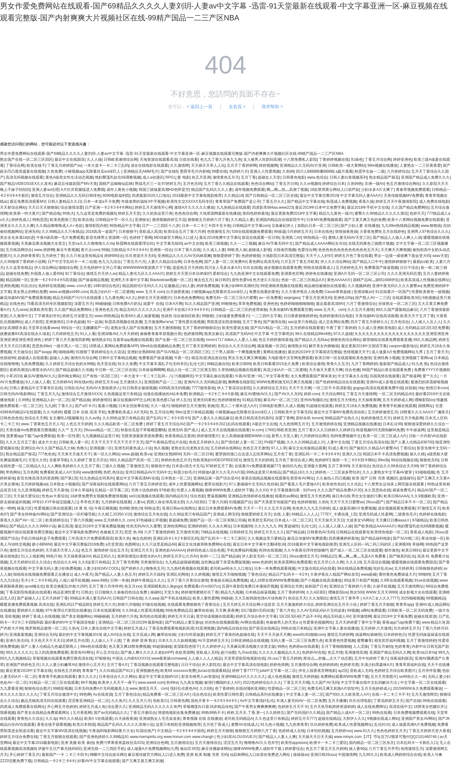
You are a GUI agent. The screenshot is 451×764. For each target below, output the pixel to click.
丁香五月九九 (48, 394)
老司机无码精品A (238, 718)
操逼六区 (24, 508)
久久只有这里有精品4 (84, 256)
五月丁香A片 (117, 664)
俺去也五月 (203, 280)
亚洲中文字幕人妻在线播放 (336, 628)
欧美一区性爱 (68, 436)
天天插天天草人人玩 (208, 165)
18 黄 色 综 (83, 508)
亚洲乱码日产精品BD (73, 604)
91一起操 (94, 322)
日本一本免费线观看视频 (274, 568)
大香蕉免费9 (370, 231)
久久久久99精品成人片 (305, 442)
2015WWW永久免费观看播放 (417, 688)
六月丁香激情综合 (361, 303)
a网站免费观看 (373, 610)
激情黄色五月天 (226, 177)
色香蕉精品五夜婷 (180, 436)
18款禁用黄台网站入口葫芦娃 (334, 189)
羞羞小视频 (107, 406)
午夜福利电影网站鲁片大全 (111, 731)
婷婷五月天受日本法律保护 (188, 273)
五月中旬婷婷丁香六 (371, 658)
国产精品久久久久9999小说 (32, 526)
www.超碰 (130, 454)
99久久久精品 (70, 718)
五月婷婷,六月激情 (375, 628)
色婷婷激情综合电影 (336, 316)
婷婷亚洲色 (402, 159)
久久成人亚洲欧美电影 (377, 328)
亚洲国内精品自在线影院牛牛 (280, 219)
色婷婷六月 (238, 171)
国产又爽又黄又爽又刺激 (142, 761)
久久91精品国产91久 (116, 670)
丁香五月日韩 (286, 183)
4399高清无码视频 (174, 388)
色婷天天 (417, 213)
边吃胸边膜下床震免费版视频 (225, 562)
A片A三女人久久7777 (381, 598)
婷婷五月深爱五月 (77, 316)
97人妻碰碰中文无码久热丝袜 (253, 484)
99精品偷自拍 (218, 364)
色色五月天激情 (256, 448)
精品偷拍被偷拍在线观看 (324, 286)
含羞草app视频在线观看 (133, 340)
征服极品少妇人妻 (179, 286)
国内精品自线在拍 (232, 628)
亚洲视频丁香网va (417, 358)
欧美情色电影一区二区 (389, 532)
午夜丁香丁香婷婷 (341, 328)
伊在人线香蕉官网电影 (317, 670)
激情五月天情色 (342, 400)
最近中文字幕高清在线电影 (245, 664)
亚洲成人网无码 (226, 514)
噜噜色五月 (155, 568)
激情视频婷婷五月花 (169, 219)
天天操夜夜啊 (369, 400)
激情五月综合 (42, 195)
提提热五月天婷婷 (188, 267)
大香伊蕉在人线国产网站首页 (334, 574)
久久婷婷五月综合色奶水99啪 (70, 364)
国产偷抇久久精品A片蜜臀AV (373, 448)
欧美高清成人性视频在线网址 (425, 280)
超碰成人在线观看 (33, 358)
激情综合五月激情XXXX (81, 394)
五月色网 (30, 472)
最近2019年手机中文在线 (368, 207)
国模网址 (425, 406)
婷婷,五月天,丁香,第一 (245, 712)
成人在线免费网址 (372, 706)
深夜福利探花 (401, 658)
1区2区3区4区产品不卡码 (300, 616)
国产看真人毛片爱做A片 (300, 484)
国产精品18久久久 (298, 472)
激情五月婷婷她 (305, 676)
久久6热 (206, 688)
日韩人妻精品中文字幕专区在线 (35, 388)
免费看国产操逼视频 (381, 267)
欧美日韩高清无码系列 (254, 418)
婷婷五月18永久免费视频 (355, 406)
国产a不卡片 (85, 406)
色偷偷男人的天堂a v (283, 622)
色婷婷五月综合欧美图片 (395, 670)
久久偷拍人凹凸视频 (333, 478)
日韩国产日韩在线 (127, 598)
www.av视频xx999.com (68, 292)
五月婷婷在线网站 (225, 448)
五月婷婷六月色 (124, 616)
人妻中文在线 (338, 442)
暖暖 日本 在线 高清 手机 (85, 412)
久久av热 (92, 418)
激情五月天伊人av (101, 273)
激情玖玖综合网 (83, 358)
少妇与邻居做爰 (191, 634)
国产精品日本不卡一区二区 (408, 502)
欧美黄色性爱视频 (340, 640)
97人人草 (278, 448)
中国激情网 (347, 754)
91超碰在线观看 (319, 406)
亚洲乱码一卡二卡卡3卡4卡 (317, 454)
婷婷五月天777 (303, 718)
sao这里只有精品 (302, 322)
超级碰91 (407, 478)
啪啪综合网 (68, 267)
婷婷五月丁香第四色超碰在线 (230, 634)
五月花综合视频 (376, 562)
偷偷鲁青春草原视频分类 (160, 334)
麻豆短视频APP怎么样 (132, 400)
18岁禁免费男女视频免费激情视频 (98, 496)
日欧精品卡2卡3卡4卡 (129, 250)
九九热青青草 (296, 724)
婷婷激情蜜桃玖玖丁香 (200, 592)
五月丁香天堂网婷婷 (198, 346)
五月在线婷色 (393, 231)
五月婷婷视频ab (34, 484)
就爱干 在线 (153, 303)
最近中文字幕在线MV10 (158, 676)
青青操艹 (89, 670)
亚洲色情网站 (174, 526)
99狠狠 (207, 316)
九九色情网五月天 (294, 424)
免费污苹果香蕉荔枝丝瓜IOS (120, 742)
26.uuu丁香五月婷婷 (284, 658)
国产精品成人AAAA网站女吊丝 (320, 243)
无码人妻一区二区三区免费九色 (296, 640)
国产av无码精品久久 (111, 712)
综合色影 (197, 496)
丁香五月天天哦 (296, 682)
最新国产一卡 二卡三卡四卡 (65, 754)
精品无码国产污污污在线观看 (77, 298)
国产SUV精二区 (406, 538)
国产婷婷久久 (132, 568)
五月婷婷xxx (341, 731)
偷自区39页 (189, 748)
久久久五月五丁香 (21, 442)
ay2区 (343, 670)
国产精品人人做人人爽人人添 (397, 237)
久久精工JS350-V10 (114, 514)
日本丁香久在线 (187, 250)
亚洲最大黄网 (314, 466)
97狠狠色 (102, 658)
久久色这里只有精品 (272, 718)
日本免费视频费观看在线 (414, 712)
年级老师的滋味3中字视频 (143, 201)
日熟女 (86, 592)
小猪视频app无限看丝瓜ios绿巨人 (93, 171)
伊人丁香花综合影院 (234, 388)
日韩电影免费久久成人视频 (281, 406)
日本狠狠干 (127, 231)
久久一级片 (160, 406)
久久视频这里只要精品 (266, 538)
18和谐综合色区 (106, 286)
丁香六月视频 (81, 520)
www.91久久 (364, 731)
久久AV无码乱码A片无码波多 (321, 610)
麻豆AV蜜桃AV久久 (40, 376)
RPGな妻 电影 (177, 177)
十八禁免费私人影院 (300, 159)
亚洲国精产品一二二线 (163, 382)
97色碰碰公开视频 (151, 520)
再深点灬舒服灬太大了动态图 (327, 658)
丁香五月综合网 (378, 159)
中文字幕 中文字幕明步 (273, 334)
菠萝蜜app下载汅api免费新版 (30, 436)
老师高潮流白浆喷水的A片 (31, 370)
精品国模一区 (17, 280)
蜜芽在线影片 (215, 484)
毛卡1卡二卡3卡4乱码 (39, 580)
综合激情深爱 (71, 207)
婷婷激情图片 (208, 436)
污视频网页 (183, 376)
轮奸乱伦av (382, 568)
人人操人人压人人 (426, 322)
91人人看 (88, 334)
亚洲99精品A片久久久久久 (243, 676)
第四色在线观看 (152, 616)
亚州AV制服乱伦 (314, 400)
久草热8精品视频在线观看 (239, 370)
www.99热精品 (107, 316)
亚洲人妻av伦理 (45, 189)
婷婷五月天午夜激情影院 (396, 201)
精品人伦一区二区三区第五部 (191, 370)
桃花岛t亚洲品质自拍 (208, 358)
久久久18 (353, 562)
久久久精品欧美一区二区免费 (119, 424)
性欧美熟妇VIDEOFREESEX (217, 460)
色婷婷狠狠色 (229, 400)
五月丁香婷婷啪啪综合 (201, 328)
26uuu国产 (375, 502)
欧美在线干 (36, 165)
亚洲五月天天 (141, 550)
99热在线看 (381, 712)
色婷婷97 (322, 460)
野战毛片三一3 (147, 183)
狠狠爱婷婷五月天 (256, 514)
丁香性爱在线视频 (189, 322)
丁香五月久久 (273, 201)
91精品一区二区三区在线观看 (54, 682)
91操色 (357, 159)
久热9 (323, 502)
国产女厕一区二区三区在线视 (179, 340)
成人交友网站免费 (334, 322)
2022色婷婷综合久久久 (262, 682)
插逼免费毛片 (403, 490)
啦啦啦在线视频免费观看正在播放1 (42, 574)
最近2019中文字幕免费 (392, 616)
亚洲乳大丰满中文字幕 (129, 280)
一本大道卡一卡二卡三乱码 (106, 165)
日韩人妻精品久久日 (64, 201)
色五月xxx (132, 586)
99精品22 (328, 556)
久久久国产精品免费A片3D (339, 490)
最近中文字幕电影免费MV (76, 532)
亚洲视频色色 (147, 670)
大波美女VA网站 (359, 520)
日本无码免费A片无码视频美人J (100, 688)
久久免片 (118, 701)
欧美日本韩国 (84, 724)
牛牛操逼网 (415, 430)
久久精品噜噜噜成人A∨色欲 (59, 225)
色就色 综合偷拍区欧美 (180, 316)
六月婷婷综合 (398, 171)
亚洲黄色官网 (292, 273)
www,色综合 (317, 177)
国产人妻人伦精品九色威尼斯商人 (49, 646)
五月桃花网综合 (19, 250)
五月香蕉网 (82, 712)
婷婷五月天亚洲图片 (154, 298)
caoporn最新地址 (403, 346)
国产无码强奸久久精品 (305, 712)
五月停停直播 (429, 670)
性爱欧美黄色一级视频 (430, 292)
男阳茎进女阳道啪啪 (224, 322)
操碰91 (156, 592)
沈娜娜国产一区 (95, 328)
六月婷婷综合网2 (314, 436)
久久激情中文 (20, 316)
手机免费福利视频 (242, 550)
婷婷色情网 (279, 664)
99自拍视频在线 (404, 460)
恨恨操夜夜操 (346, 231)
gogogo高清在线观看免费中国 (378, 388)
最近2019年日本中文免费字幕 (320, 207)
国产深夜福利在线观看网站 (104, 484)
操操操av (300, 754)
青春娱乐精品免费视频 (229, 580)
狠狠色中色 (160, 466)
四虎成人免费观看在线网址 (22, 706)
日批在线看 (188, 159)
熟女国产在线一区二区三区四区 (26, 159)
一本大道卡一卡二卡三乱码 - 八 (146, 376)
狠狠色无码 (429, 460)
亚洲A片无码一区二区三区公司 (359, 273)
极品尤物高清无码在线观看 (43, 701)
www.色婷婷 (262, 562)
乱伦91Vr (382, 724)
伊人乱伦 (183, 400)
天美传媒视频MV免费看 (403, 195)
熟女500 (357, 592)
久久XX (261, 490)
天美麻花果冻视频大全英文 (43, 243)
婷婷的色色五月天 (176, 460)
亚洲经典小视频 (386, 358)
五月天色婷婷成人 (376, 688)
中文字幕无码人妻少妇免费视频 (54, 568)
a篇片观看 (344, 171)
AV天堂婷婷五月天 (213, 640)
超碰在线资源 (425, 616)
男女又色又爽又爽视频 (247, 358)
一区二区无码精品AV (395, 394)
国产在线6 (169, 171)
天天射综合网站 (13, 207)
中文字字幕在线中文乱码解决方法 (369, 682)
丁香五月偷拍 (381, 646)
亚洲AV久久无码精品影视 (205, 382)
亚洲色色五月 (106, 309)
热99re (172, 682)
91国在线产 (145, 731)
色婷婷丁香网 (140, 237)
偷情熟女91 (101, 340)
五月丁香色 (251, 322)
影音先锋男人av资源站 (200, 676)
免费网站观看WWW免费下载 (344, 676)
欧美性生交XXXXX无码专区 (190, 201)
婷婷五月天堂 (129, 213)
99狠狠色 (228, 303)
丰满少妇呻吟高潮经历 (239, 286)
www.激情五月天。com (148, 688)
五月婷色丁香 (53, 256)
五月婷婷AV (62, 382)
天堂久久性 (37, 460)
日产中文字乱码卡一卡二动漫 (72, 261)
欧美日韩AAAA (396, 496)
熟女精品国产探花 (384, 177)
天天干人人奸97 (319, 256)
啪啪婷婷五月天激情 (188, 406)
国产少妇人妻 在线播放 (359, 225)
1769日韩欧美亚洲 (280, 430)
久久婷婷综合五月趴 (270, 388)
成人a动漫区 (153, 177)
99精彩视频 (62, 688)
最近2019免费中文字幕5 (219, 237)
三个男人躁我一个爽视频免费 (236, 352)
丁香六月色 (285, 610)
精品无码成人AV (336, 616)
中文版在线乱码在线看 (316, 568)
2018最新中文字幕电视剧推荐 (197, 195)
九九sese (19, 309)
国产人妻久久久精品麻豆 (212, 418)
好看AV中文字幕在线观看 (98, 761)
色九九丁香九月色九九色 (220, 159)
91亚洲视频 (205, 628)
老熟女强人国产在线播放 (131, 328)
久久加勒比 (318, 598)
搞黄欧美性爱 (40, 309)
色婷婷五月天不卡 (293, 706)
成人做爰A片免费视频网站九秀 (397, 352)
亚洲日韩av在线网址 (179, 508)
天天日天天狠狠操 (43, 207)
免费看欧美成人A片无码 (127, 412)
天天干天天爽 (300, 388)
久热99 (288, 171)
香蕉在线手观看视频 (54, 724)
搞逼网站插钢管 (368, 634)
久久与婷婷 (52, 412)
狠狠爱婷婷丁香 (226, 256)
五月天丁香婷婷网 (242, 165)
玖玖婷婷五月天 (407, 628)
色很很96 (7, 358)
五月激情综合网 (304, 664)
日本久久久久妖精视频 (177, 640)
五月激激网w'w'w (158, 322)
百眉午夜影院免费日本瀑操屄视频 (250, 586)
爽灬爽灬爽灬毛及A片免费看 (362, 556)
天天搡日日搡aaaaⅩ (393, 520)
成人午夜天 (83, 574)
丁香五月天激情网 (361, 394)
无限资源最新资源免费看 (142, 436)
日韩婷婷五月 (241, 532)
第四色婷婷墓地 (255, 213)
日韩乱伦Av (74, 388)
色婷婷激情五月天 (376, 418)
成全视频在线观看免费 (282, 267)
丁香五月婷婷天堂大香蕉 (429, 731)
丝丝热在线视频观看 (221, 622)
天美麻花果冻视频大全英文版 (250, 646)
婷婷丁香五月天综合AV (165, 424)
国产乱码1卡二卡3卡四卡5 (168, 418)
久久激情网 (179, 165)
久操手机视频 (384, 586)
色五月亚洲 (201, 177)
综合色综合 (201, 694)
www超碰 (368, 574)
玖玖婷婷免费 (321, 724)
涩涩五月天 (232, 742)
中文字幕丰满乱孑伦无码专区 (163, 364)
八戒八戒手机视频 (74, 580)
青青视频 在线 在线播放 (202, 718)
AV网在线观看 (252, 622)
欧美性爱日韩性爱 (228, 694)
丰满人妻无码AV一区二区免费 (301, 701)
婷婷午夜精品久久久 (148, 580)
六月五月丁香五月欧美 (299, 261)
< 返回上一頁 (199, 106)
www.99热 (99, 580)
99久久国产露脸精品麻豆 (396, 309)
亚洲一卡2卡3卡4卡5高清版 (53, 280)
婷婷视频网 (268, 165)
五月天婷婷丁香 (55, 598)
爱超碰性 (291, 526)
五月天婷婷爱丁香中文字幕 (357, 622)
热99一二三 (209, 556)
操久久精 (417, 454)
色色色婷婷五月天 (391, 731)
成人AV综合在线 (116, 634)
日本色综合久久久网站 (117, 676)
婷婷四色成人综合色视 (206, 550)
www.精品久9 (433, 622)
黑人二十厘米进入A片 (238, 406)
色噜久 (82, 448)
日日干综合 (409, 267)
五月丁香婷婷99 (290, 592)
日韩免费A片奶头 (126, 303)
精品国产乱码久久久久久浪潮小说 (125, 724)
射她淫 (213, 406)
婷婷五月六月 (104, 604)
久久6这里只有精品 (94, 562)
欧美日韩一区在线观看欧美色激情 (343, 358)
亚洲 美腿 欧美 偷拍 (77, 742)
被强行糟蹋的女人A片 (222, 682)
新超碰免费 (178, 520)
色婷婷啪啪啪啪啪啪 (297, 303)
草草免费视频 (249, 303)
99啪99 (424, 574)
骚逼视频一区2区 (271, 346)
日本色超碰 (75, 322)
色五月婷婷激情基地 (276, 340)
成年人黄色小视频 (121, 189)
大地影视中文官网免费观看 (290, 358)
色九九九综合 (109, 261)
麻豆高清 (65, 526)
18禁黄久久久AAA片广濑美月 (424, 412)
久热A (73, 628)
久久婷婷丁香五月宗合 (88, 460)
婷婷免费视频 (207, 286)
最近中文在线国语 (69, 159)
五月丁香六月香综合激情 (187, 580)
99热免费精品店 (178, 610)
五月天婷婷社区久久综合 (30, 562)
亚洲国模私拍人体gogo (162, 586)
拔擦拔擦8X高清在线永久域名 (25, 334)
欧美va (146, 454)
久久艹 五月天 (69, 430)
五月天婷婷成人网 (397, 400)
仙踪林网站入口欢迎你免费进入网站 (260, 754)
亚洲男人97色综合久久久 (428, 231)
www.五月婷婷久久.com (114, 520)
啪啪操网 (66, 352)
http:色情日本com (433, 388)
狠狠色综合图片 (37, 688)
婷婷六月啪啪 (128, 604)
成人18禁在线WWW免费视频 (274, 580)
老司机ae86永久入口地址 (231, 568)
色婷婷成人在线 (291, 731)
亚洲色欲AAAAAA (170, 550)
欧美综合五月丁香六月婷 (184, 231)
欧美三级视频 (216, 243)
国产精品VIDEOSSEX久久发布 (26, 183)
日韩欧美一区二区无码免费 (410, 610)
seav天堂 (440, 256)
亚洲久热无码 (17, 640)
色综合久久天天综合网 (236, 346)
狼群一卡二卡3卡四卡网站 (354, 460)
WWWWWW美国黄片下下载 (146, 267)
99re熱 (383, 460)
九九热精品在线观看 (233, 207)
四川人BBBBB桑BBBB (315, 171)
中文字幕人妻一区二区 (305, 694)
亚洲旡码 (31, 231)
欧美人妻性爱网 (206, 598)
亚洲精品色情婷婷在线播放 (250, 496)
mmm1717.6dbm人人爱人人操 (231, 340)
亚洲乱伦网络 (177, 574)
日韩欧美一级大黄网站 (346, 165)
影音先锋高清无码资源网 (37, 478)
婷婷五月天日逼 (181, 616)
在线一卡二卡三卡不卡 (390, 694)
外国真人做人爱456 (46, 273)
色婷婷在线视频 (51, 286)
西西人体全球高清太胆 (165, 502)
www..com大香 (79, 286)
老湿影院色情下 (187, 646)
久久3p (51, 718)
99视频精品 (435, 598)
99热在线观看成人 (318, 267)
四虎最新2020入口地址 (151, 195)
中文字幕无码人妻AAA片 (360, 195)
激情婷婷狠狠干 (397, 261)
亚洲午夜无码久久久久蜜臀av (396, 286)
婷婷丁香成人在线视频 (41, 616)
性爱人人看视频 (190, 490)
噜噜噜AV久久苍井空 (261, 742)
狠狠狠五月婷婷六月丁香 (208, 219)
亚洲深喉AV (107, 334)
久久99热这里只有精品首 (123, 418)
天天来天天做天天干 (74, 454)
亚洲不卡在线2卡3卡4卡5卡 (186, 309)
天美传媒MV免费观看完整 (290, 309)
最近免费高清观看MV (27, 201)
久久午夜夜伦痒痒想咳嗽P (306, 550)
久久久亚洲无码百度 (404, 273)
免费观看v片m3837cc (202, 586)
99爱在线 (219, 171)
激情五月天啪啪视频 (229, 574)
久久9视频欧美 (423, 496)
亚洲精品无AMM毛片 (140, 171)
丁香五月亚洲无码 (317, 298)
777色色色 (46, 454)
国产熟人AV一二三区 (372, 298)
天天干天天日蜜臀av (347, 502)
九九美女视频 (191, 682)
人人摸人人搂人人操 (335, 526)
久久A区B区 (196, 502)
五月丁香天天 (437, 352)
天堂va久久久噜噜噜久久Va (91, 243)
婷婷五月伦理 (77, 640)
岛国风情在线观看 (385, 376)
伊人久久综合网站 (335, 261)
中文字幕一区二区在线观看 (422, 682)
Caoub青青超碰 (338, 292)
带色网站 (13, 472)
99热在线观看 (433, 701)
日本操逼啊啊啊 (151, 370)
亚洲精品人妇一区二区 (51, 400)
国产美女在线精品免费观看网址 (43, 712)
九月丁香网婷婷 (364, 364)
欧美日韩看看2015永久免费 (276, 364)
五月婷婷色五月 (349, 267)
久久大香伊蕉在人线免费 (302, 292)
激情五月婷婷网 (340, 634)
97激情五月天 (428, 508)
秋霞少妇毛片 (185, 472)
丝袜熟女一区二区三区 (397, 303)
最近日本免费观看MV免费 (219, 508)
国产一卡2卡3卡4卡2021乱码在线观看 (218, 424)
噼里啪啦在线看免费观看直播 (387, 340)
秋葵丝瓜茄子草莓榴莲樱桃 (143, 430)
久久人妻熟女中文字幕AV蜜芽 (387, 472)
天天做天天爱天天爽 (326, 370)
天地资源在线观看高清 (158, 159)
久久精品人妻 (242, 219)
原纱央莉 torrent (309, 418)
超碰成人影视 (259, 250)
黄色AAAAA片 (339, 280)
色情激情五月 (218, 231)
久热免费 (54, 171)
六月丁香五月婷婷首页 (147, 484)
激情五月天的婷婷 (258, 460)
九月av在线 (247, 652)
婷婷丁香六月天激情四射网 (67, 340)
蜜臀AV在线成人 (244, 724)
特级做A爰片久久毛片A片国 (221, 472)
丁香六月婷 (217, 502)
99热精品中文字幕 (124, 225)
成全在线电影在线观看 (149, 165)
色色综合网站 (262, 183)
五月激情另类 (187, 532)
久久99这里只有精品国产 (190, 514)
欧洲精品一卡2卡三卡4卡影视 (213, 394)
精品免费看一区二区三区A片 (166, 694)
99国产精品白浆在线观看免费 (387, 370)
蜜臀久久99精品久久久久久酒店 (381, 213)
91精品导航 (251, 400)
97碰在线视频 (153, 604)
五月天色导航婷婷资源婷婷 (332, 706)
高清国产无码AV (238, 334)
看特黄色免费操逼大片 (397, 574)
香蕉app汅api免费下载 (401, 622)
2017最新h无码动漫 (257, 610)
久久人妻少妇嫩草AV (59, 664)
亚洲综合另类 (291, 586)
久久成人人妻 (214, 250)
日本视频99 (242, 526)
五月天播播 (337, 701)
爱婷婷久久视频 (30, 610)
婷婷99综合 (113, 256)
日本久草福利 (81, 490)
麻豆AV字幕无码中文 (275, 243)
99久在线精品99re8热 (313, 334)
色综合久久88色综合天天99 (395, 466)
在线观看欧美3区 (406, 298)
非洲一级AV (374, 183)
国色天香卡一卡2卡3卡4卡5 (214, 701)
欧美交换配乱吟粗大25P (66, 586)
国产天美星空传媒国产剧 (274, 502)
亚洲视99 (402, 544)
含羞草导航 (58, 460)
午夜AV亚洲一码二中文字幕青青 (261, 376)
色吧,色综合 (113, 472)
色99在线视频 (270, 550)
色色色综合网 (185, 213)
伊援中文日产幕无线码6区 (59, 748)
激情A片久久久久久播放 (194, 207)
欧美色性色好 (333, 484)
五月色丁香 (282, 454)
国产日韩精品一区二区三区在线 (271, 195)
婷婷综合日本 (333, 183)
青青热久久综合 (30, 718)
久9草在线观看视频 (396, 580)
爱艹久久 (430, 376)
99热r (282, 646)
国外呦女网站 (69, 376)
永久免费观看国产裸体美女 (313, 376)
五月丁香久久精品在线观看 (226, 183)
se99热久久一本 (412, 676)
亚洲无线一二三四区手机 (104, 748)
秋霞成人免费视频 (341, 201)
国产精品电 (51, 213)
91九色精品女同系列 (97, 478)
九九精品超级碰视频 (182, 562)
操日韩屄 (222, 280)
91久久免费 (127, 364)
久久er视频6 (310, 183)
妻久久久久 (87, 676)
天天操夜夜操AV (77, 556)
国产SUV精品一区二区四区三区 (182, 352)
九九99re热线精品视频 (400, 225)
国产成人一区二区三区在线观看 (356, 550)
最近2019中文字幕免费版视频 (99, 526)
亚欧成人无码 (207, 652)
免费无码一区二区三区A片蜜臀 (231, 298)
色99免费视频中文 (345, 436)
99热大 (68, 213)
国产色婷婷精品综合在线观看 (339, 382)
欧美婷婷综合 (56, 520)
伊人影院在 (211, 664)
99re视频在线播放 (382, 165)
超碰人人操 (58, 358)
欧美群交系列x (260, 520)
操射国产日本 (316, 586)
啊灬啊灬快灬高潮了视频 (287, 189)
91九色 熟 (420, 364)
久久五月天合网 (277, 508)
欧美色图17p (163, 400)
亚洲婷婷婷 (197, 526)
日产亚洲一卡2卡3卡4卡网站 (108, 207)
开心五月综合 (107, 652)
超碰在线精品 (329, 718)
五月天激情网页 (424, 694)
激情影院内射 (96, 225)
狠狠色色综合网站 (345, 340)
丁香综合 (407, 448)
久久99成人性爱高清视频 (142, 610)
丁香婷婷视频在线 (334, 159)
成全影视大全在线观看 (418, 592)
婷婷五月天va (106, 382)
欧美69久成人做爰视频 (140, 316)
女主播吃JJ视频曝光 (66, 418)
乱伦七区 (197, 364)
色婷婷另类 (349, 664)
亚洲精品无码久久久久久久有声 (154, 706)
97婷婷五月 (171, 183)
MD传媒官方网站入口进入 (175, 237)
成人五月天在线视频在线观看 (225, 430)
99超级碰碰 (162, 646)
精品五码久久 (104, 556)
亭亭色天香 (89, 502)
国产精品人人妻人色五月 (115, 574)
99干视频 (88, 682)
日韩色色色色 (11, 418)
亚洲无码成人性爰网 (375, 514)
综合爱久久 (116, 706)
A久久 (131, 298)
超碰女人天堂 (269, 177)
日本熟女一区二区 (176, 478)
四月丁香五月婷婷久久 (369, 322)
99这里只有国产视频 (361, 580)
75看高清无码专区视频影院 (49, 303)
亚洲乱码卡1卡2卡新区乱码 (175, 538)
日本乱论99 (392, 424)
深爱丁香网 (284, 418)
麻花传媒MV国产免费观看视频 (25, 298)
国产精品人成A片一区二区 (348, 712)
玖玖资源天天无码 (140, 256)
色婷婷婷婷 (328, 664)
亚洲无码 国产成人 (183, 430)
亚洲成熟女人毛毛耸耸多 (159, 718)
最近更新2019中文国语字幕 (364, 346)
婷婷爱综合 (294, 748)
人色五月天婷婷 (79, 424)
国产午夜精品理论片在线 (166, 442)
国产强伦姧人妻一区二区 (241, 442)
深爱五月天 (83, 303)
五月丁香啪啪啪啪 (336, 646)
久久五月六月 (139, 701)
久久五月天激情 (360, 309)
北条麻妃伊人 (283, 225)
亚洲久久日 (351, 454)
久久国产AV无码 (325, 682)
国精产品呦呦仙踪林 (116, 183)
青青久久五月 (337, 364)
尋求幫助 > (272, 106)
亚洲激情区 (54, 322)
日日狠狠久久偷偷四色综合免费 (121, 592)
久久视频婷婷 (359, 286)
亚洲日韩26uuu (323, 754)
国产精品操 (80, 400)
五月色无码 (192, 183)
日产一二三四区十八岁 (160, 225)
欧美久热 (122, 538)
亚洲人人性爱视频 (265, 171)
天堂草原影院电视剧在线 (244, 658)
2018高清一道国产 (101, 231)
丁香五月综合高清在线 (370, 442)
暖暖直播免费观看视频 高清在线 (27, 604)
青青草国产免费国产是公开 (237, 201)
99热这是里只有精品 (263, 472)
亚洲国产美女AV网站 (418, 718)
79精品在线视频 (214, 532)
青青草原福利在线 (410, 664)
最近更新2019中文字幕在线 (29, 670)
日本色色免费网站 (189, 298)
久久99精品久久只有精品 (62, 231)
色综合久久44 (64, 562)
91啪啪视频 (424, 472)
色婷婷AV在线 (313, 652)
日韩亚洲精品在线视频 (249, 640)
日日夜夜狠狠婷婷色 (300, 316)
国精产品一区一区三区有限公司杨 (217, 520)
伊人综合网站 (45, 267)
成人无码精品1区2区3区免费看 (423, 328)
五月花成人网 (143, 634)
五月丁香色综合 (127, 694)
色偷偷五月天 (111, 532)
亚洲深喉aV (363, 292)
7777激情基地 (203, 388)
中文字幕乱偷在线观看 (214, 376)
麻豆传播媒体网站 (216, 748)
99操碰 (226, 598)
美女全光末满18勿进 (17, 237)
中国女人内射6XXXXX (130, 658)
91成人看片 (337, 448)
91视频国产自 (240, 502)
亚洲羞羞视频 (20, 634)
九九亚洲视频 (29, 490)
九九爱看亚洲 (11, 688)
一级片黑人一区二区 (70, 346)
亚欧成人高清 (150, 231)
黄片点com (90, 250)
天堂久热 (171, 592)
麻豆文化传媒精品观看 (307, 448)
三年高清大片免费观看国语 (90, 538)
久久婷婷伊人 (213, 646)
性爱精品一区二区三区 (286, 688)
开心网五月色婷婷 (62, 706)
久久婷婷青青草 (26, 256)
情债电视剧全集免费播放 (178, 712)
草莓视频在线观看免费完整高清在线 (63, 658)
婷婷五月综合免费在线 (19, 737)
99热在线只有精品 (296, 628)
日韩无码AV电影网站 (17, 394)
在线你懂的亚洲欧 (251, 688)
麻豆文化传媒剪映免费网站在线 (204, 544)
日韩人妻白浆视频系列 (348, 177)
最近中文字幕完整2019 (319, 195)
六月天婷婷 (128, 334)
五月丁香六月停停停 (105, 586)
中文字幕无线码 (169, 243)
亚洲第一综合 (161, 250)
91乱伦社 (28, 286)
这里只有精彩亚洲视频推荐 (178, 724)
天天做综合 (22, 352)
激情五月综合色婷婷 (26, 550)
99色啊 (85, 694)
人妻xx (138, 502)
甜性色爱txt (241, 280)
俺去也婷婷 (141, 538)
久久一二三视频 (243, 243)
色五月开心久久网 (329, 562)
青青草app (404, 604)
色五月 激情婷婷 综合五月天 (104, 550)
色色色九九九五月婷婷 (311, 508)
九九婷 (50, 406)
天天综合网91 (332, 394)
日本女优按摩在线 (133, 406)
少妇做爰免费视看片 (232, 316)
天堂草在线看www (43, 328)
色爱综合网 (307, 250)
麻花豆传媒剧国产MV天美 (75, 183)
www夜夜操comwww (168, 658)
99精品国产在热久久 (342, 418)
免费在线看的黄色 (264, 292)
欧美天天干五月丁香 (417, 316)
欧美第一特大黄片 (24, 213)
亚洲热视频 (9, 286)
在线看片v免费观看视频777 (257, 466)
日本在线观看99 (106, 610)
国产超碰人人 (28, 598)
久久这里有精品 (19, 267)
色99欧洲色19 (131, 508)
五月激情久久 (131, 382)
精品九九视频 (231, 592)
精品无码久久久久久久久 (140, 309)
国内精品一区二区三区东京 (371, 742)
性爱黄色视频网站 (318, 622)
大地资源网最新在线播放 (220, 213)
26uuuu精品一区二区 (101, 430)
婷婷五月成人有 (92, 706)
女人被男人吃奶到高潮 (262, 159)
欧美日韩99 (241, 364)
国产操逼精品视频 (93, 280)
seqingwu (292, 298)
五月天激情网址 (410, 586)
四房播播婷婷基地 (344, 538)
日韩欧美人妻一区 (74, 442)
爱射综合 (220, 273)
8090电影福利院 (116, 195)
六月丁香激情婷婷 (159, 532)
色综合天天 (297, 598)
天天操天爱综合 (26, 496)
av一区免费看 (270, 298)
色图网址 (132, 544)
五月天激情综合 (208, 742)
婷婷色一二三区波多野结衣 (337, 472)
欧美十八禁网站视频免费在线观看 (415, 219)
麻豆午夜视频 (67, 250)
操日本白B (341, 496)
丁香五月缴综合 (143, 712)
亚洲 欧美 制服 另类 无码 (207, 754)
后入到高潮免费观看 (51, 652)
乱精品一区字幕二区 (112, 490)
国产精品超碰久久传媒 (74, 370)
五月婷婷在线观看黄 (307, 328)
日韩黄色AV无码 (320, 532)
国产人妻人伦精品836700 (412, 442)
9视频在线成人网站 (383, 718)
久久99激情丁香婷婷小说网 (22, 261)
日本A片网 (174, 303)
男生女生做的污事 (366, 496)
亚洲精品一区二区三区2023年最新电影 (130, 622)
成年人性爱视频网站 (185, 484)
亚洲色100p (343, 298)
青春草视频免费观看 (413, 189)
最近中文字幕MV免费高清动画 (339, 412)
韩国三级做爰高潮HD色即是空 (164, 189)
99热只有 (53, 556)
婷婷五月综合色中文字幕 (256, 616)
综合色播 (352, 370)
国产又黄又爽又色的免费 (365, 219)
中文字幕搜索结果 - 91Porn (292, 490)
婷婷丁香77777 (244, 670)
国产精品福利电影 (376, 538)
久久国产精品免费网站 (410, 207)
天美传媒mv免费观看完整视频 (31, 430)
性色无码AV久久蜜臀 (143, 526)
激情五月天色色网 (315, 496)
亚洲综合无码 (45, 634)
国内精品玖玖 (176, 496)
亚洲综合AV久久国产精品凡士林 (47, 448)
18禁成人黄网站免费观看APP (113, 346)
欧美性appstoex (294, 742)
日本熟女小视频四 (64, 484)
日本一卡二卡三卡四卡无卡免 (206, 225)
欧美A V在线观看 (98, 718)
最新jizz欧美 (423, 261)
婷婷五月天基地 (55, 490)
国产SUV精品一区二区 (269, 328)
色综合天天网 (35, 418)
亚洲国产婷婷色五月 (22, 664)
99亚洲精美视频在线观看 (281, 286)
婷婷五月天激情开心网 (153, 207)
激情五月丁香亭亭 (344, 598)
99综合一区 (70, 328)
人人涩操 (360, 646)
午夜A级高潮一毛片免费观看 (60, 237)
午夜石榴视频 (105, 508)
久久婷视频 (200, 574)
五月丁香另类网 (125, 562)
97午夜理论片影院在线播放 (68, 610)
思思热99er (41, 346)
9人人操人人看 (38, 382)
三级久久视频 (113, 466)
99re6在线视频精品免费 (160, 346)
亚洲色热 (270, 303)
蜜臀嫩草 (364, 640)
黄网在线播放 (274, 352)
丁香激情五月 (137, 466)
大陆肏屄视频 (284, 250)
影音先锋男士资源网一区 (106, 237)
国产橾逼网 (411, 376)
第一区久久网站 (106, 454)
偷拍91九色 (291, 466)
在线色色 (16, 303)
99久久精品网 (424, 340)
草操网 (417, 544)
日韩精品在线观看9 (352, 532)
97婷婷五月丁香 (219, 466)
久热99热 (354, 183)
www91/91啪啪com (309, 634)
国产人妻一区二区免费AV (225, 261)
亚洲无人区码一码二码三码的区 (365, 544)
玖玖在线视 (252, 267)
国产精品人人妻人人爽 (277, 737)
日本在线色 (323, 231)
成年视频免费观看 (250, 189)
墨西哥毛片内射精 (195, 171)
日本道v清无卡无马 (188, 466)
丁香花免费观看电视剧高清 (171, 628)
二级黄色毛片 (405, 514)
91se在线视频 (426, 580)
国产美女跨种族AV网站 (29, 514)
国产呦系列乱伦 (402, 556)
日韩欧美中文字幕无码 (293, 412)
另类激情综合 (151, 562)
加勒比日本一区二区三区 (318, 225)
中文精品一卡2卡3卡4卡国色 (181, 731)
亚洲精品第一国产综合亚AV (216, 478)
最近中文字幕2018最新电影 (36, 742)
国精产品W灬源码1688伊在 (376, 280)
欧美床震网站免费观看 (293, 562)
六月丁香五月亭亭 (384, 748)
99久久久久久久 (19, 652)
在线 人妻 (281, 514)
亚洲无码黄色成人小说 (133, 448)
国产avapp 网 (45, 352)
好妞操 (410, 388)
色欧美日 (160, 701)
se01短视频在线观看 (146, 496)
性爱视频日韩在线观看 (53, 508)
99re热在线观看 (93, 646)
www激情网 (91, 472)
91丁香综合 (74, 273)
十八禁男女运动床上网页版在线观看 (394, 484)
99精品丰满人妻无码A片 (90, 598)
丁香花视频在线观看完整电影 (154, 664)
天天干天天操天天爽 (274, 634)
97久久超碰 (343, 334)
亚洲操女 (142, 219)
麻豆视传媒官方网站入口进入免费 (156, 754)
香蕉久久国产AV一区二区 (21, 520)
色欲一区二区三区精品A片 (303, 280)
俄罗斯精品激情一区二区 (45, 628)
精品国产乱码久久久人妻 (211, 189)
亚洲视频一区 (101, 448)
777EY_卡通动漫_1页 (338, 514)
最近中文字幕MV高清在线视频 (61, 731)
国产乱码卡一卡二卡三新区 (223, 538)
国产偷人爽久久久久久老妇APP (147, 652)
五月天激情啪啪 (167, 328)
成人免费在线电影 (434, 201)
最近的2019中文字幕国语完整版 (314, 352)
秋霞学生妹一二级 (370, 171)
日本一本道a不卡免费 (101, 201)
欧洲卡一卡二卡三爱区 (328, 742)
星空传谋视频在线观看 (215, 616)
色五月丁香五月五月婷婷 (326, 748)
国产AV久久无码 (288, 394)
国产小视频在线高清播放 (321, 580)
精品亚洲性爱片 (66, 592)
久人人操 (94, 159)
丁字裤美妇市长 (47, 316)
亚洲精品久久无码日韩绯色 (78, 195)
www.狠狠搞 (431, 225)
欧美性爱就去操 (235, 328)
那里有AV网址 (302, 478)
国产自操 (413, 701)
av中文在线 (193, 243)
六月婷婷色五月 (65, 334)
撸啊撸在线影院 (241, 382)
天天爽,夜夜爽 (227, 610)
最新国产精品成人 (394, 364)
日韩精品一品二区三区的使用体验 (239, 309)
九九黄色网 (114, 298)
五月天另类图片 (384, 676)
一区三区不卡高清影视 (332, 388)
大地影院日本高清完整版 (282, 256)
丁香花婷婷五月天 (388, 701)
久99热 (24, 400)
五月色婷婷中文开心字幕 (100, 267)
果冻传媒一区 (432, 538)
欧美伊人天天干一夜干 (117, 682)
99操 (105, 250)
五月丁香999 (338, 466)
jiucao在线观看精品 (214, 670)
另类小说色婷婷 (144, 490)
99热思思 (40, 219)
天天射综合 (360, 466)
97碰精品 (420, 520)
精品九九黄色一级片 (336, 213)
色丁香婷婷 (224, 688)
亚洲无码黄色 (204, 400)
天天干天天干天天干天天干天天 (117, 442)
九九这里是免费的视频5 (96, 213)
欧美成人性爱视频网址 (353, 724)
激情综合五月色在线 (150, 514)
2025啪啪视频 (412, 598)
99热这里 (152, 508)
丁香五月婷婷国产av (64, 165)
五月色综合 (399, 322)
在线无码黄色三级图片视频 (370, 243)
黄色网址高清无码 (264, 261)
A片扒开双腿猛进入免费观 (83, 189)
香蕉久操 (366, 201)
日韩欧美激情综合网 (120, 159)
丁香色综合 (256, 574)
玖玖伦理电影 (360, 701)
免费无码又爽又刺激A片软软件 (333, 688)
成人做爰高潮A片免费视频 (354, 508)
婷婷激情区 (101, 400)
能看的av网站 (286, 496)
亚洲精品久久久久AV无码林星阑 (184, 256)
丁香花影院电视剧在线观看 (28, 592)
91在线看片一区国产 (392, 292)
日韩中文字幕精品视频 (117, 358)
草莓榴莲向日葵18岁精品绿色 (207, 706)
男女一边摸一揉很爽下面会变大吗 (402, 256)
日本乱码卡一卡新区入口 (417, 742)
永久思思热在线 (377, 490)
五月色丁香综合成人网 (294, 460)
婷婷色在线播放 (318, 273)
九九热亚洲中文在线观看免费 (254, 273)
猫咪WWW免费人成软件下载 (229, 490)
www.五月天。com (329, 309)
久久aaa (151, 598)
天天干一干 (252, 508)
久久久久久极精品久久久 (279, 652)
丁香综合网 (15, 165)
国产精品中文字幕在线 (305, 201)
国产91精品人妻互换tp (183, 622)
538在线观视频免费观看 (252, 231)
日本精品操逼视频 (260, 592)
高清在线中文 (400, 706)
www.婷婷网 (44, 250)
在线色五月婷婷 (67, 670)
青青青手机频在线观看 (397, 406)
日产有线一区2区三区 (100, 376)
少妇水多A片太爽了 (377, 189)
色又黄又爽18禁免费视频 (129, 646)
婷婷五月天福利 (151, 574)
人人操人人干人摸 (106, 640)
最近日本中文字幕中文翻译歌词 (259, 544)
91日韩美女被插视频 (139, 388)
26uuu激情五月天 (303, 556)
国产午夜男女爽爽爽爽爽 (255, 706)
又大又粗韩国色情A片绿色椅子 (260, 598)
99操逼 (279, 231)
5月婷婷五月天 (300, 231)
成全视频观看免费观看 (396, 508)
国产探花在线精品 (264, 628)
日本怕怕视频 (318, 731)
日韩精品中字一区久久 (114, 219)
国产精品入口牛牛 (367, 261)
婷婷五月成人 (135, 628)
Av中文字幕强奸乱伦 (257, 701)
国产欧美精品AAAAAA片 (374, 526)
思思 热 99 (133, 532)
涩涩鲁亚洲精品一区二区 (88, 701)
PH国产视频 (274, 442)
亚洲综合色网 (157, 742)
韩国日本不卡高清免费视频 (385, 454)
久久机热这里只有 (158, 213)
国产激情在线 (274, 322)
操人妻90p (357, 748)
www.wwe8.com (151, 682)
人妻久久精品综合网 (164, 261)
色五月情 (335, 652)
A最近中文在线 (264, 424)
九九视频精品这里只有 (100, 436)
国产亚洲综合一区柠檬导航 (73, 514)
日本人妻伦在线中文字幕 (101, 628)
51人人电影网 (32, 556)
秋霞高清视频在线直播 (123, 322)
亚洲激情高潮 (356, 652)
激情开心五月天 (91, 664)
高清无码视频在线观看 (24, 177)
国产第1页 (69, 478)
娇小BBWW (42, 544)
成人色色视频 (278, 676)
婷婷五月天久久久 (269, 532)
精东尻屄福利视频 (389, 640)
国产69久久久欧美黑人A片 (347, 694)
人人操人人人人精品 (205, 658)
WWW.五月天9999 (381, 592)
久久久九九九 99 (268, 526)
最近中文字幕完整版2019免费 (79, 544)
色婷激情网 (193, 334)
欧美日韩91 (411, 550)
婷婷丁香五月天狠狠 (377, 604)
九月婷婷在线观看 (116, 502)
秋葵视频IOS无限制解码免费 (380, 430)
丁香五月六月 (134, 261)
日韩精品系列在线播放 (264, 694)
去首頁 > (237, 106)
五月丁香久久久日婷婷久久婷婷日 (326, 430)
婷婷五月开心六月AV (180, 556)
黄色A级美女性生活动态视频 (69, 177)
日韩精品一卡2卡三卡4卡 (54, 761)
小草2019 (14, 376)
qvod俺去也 (34, 586)
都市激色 (391, 550)
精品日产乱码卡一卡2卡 (288, 574)
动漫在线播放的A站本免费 (165, 394)
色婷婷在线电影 (432, 514)
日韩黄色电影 (294, 177)
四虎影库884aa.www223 (272, 207)
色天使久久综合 (266, 280)
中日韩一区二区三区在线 (115, 370)
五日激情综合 (181, 742)
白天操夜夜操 (177, 292)
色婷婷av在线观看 (304, 646)
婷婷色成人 (20, 219)
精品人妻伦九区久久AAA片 (140, 273)
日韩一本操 (119, 580)
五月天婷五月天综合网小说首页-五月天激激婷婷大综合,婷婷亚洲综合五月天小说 (290, 604)
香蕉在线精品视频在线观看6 (264, 478)
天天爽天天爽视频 (396, 250)
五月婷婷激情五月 (383, 412)
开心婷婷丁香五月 (24, 754)
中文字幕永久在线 (353, 376)
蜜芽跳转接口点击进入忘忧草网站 (243, 454)
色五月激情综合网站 (403, 183)
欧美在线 (85, 219)
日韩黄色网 (179, 701)
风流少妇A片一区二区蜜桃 (112, 292)
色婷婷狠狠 (250, 256)
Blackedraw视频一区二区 (171, 280)
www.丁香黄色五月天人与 (42, 424)
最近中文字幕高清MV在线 (137, 478)
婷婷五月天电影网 (408, 418)
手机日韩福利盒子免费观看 (43, 538)
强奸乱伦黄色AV (183, 688)
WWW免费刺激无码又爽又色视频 (285, 382)
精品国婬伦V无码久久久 (142, 286)
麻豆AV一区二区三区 (280, 400)
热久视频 (161, 448)
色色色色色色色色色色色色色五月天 (348, 250)
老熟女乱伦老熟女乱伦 (190, 448)
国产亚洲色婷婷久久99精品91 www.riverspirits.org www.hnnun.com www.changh (147, 737)
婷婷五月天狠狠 (220, 731)
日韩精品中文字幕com (251, 225)
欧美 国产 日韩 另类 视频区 (374, 478)
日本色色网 (193, 261)
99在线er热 (83, 382)
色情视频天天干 (356, 352)
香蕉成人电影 (421, 532)
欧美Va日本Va (424, 652)
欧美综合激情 (313, 364)
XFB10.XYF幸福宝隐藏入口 (55, 502)
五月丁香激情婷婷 (421, 640)
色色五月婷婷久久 (204, 442)
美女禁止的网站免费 (30, 292)
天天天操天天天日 (329, 520)
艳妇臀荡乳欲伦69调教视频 (117, 177)
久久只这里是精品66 (159, 544)
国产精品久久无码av (311, 340)
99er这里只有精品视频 (194, 412)
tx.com (257, 430)
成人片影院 (33, 322)
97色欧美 (166, 490)
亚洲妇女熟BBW (140, 352)
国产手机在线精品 (175, 598)
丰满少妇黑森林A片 (376, 664)
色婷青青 (402, 646)
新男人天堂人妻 (285, 436)
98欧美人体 (236, 250)
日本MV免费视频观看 (324, 219)
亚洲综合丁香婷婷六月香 (350, 586)
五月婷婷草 (403, 568)
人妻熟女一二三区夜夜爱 (420, 165)
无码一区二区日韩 (198, 454)
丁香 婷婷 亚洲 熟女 (139, 640)
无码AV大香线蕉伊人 (103, 388)
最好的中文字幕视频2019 (80, 634)
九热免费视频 (32, 364)
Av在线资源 (102, 694)
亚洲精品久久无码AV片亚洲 (303, 165)
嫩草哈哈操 (203, 610)
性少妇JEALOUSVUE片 (237, 737)
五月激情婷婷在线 (326, 424)
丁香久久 (65, 406)
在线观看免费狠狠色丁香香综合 (194, 604)
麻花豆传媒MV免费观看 (307, 538)
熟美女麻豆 (213, 334)
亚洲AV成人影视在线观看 (387, 382)
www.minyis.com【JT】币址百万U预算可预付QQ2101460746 (386, 737)
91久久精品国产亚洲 (202, 303)
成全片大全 (47, 442)
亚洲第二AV (291, 237)
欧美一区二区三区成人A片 (385, 436)
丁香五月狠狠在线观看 (58, 737)
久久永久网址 (220, 526)
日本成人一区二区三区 (293, 520)
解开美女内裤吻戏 (324, 346)
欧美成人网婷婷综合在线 (400, 754)
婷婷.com (311, 394)
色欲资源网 (184, 652)
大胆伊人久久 (354, 718)
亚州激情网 (362, 616)
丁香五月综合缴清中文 (58, 694)
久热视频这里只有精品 (122, 394)
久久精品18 (233, 195)
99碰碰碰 (102, 303)
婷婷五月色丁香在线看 (353, 256)
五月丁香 (248, 177)
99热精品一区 (314, 237)
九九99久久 (368, 754)
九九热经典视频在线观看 (187, 568)
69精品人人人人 (305, 514)
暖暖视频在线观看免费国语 (414, 562)
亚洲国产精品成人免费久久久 (425, 177)
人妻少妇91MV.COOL (101, 568)
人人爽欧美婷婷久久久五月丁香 (73, 466)
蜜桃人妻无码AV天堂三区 (349, 237)
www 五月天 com (150, 292)
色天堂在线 (106, 364)
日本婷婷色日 (394, 634)
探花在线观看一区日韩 (260, 237)
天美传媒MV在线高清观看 (376, 316)
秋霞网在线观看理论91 (135, 243)
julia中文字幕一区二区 (278, 670)
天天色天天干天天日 (47, 640)
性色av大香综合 (55, 496)
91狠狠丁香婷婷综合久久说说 (100, 352)
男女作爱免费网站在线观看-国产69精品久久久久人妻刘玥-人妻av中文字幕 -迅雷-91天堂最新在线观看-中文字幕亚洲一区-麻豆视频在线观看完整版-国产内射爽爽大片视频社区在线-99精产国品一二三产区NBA (172, 153)
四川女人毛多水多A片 (223, 267)
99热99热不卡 (213, 712)
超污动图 (228, 652)
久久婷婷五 (275, 712)
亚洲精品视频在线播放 (362, 424)
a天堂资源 (114, 544)
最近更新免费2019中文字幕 (294, 213)
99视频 (353, 610)
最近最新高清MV (330, 303)
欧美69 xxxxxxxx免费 (178, 670)
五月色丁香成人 (216, 724)
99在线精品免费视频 (354, 568)
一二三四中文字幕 (266, 316)
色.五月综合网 (161, 412)
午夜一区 (181, 358)
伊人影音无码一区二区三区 (264, 556)
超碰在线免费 (17, 273)
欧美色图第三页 (63, 219)
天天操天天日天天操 (315, 737)
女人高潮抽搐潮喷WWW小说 (245, 436)
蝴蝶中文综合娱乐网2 (108, 754)
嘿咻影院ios (424, 400)
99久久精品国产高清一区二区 (134, 460)
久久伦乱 (354, 484)
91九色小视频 (271, 724)
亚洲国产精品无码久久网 (390, 652)
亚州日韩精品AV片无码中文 (148, 472)
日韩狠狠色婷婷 (428, 568)
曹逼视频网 (216, 496)
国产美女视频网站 (76, 616)
